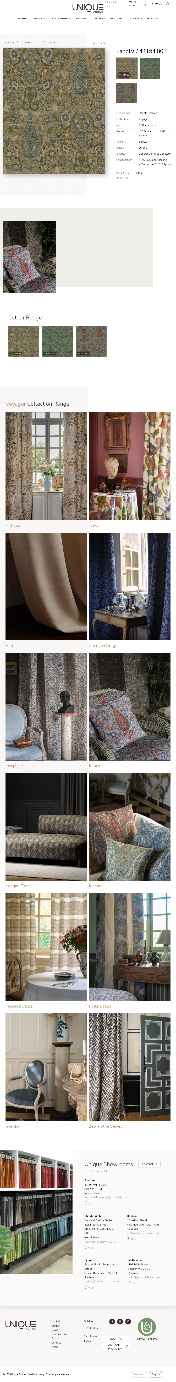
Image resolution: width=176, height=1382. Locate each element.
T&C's (87, 1341)
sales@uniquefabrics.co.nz (100, 1242)
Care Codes (91, 1328)
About (55, 1338)
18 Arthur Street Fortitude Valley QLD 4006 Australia (143, 1222)
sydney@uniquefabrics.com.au (102, 1281)
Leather (100, 18)
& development (54, 1374)
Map (88, 1203)
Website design (37, 1374)
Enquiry (155, 1374)
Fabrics (39, 18)
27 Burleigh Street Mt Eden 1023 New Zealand (95, 1186)
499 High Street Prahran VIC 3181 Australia (139, 1266)
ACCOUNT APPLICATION (115, 1343)
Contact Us (147, 1164)
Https (54, 1347)
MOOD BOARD (138, 4)
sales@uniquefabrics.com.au (145, 1277)
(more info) (122, 178)
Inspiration (152, 18)
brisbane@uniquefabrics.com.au (145, 1233)
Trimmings (82, 18)
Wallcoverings (60, 18)
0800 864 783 (95, 1171)
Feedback (139, 1374)
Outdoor (89, 1321)
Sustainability (59, 1334)
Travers (27, 42)
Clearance (136, 18)
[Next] (104, 43)
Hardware (117, 18)
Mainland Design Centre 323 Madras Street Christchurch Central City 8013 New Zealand (99, 1226)
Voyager (50, 42)
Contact (56, 1343)
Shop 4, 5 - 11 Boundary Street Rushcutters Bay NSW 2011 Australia (101, 1268)
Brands (23, 18)
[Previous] (94, 43)
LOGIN (157, 4)
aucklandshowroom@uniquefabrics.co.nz (108, 1197)
